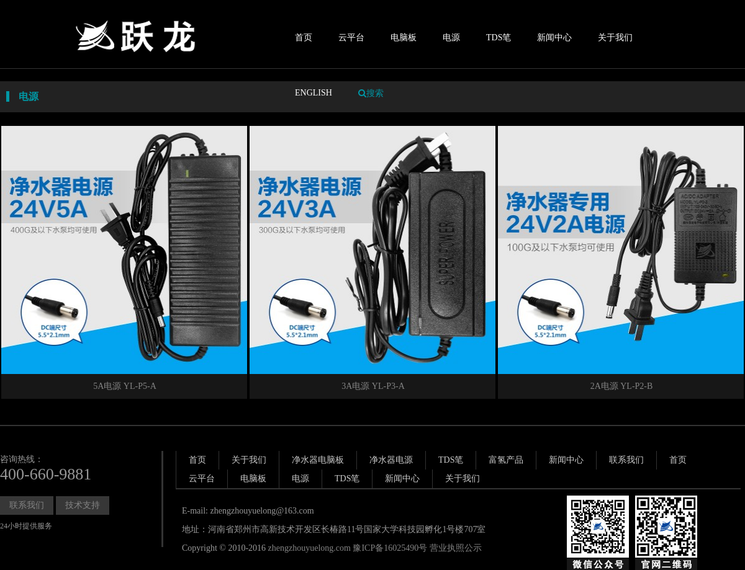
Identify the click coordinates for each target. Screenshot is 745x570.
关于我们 (615, 37)
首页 (303, 37)
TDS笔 (498, 37)
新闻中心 (554, 37)
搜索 (371, 93)
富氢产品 (506, 460)
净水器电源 (391, 460)
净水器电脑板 (318, 460)
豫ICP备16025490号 (390, 548)
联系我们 (26, 505)
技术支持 (82, 505)
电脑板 (404, 37)
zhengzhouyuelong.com (309, 548)
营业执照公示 (456, 548)
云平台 (351, 37)
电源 (451, 37)
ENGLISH (313, 92)
